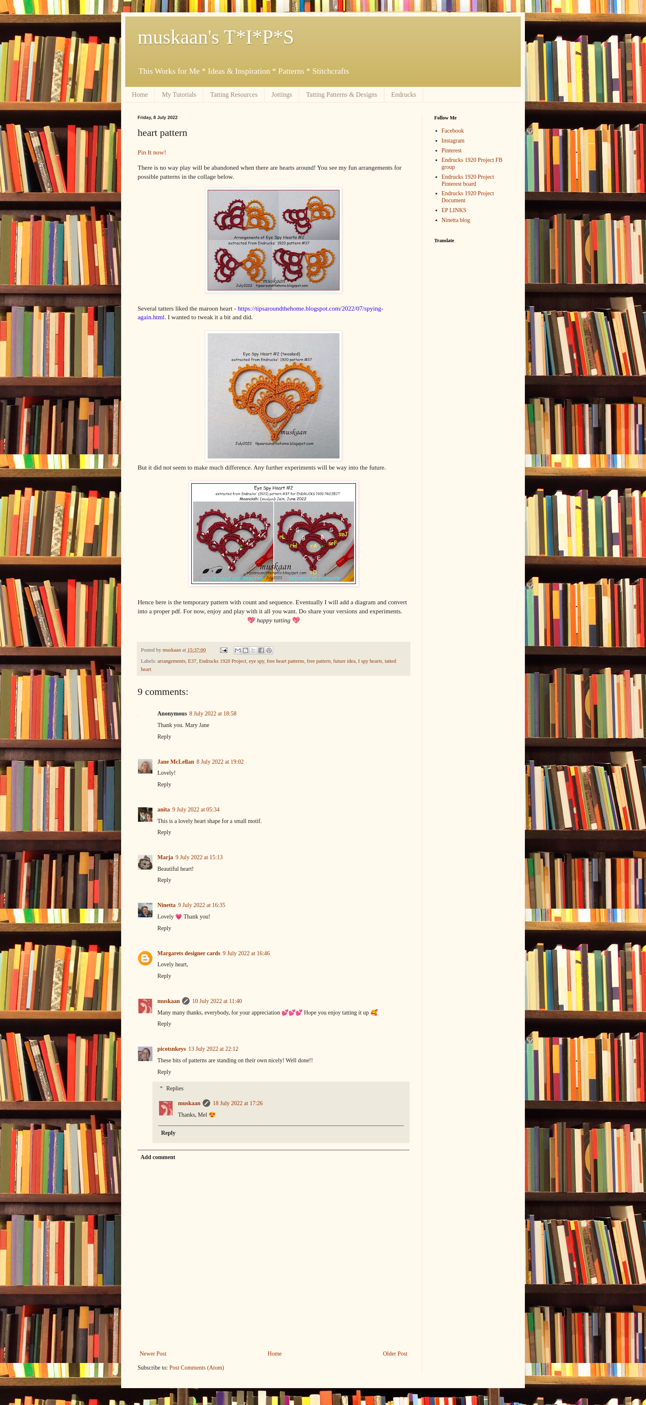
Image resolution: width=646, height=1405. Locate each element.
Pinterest (452, 150)
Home (140, 94)
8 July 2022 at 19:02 (220, 762)
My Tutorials (179, 94)
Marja (165, 857)
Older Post (395, 1354)
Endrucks (403, 94)
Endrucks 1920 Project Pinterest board (468, 180)
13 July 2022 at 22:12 (213, 1049)
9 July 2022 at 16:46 (246, 953)
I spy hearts (370, 661)
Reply (164, 737)
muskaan (168, 1001)
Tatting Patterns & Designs (341, 94)
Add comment (157, 1157)
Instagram (453, 141)
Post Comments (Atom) (196, 1368)
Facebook (453, 131)
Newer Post (153, 1354)
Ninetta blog (456, 220)
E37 (192, 661)
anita (163, 810)
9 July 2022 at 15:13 (199, 857)
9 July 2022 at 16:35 (201, 905)
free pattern (319, 661)
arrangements (171, 661)
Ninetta (166, 905)
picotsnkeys (171, 1049)
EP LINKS (454, 210)
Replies (174, 1088)
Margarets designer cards (188, 953)
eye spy (256, 661)
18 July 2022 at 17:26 (237, 1103)
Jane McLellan (175, 762)
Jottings (282, 94)
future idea (344, 661)
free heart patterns (285, 661)
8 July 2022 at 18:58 (213, 714)
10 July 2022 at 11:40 (217, 1001)
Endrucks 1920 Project (222, 661)
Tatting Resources (233, 94)
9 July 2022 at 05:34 (195, 810)
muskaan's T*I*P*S (216, 37)
